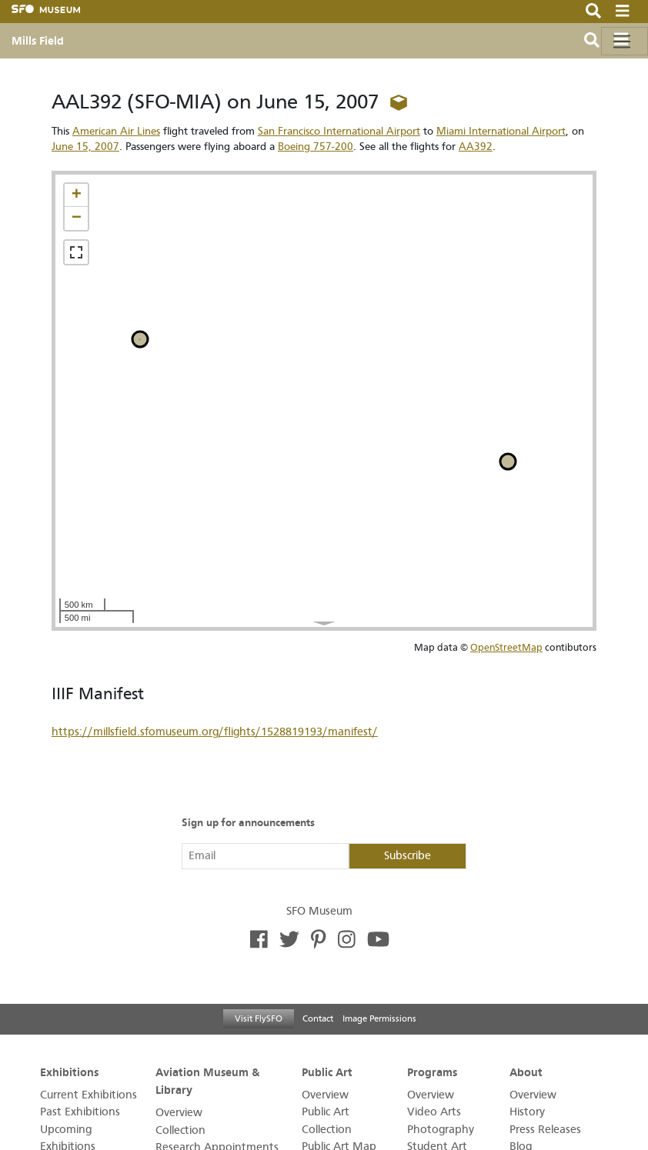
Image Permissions (379, 1018)
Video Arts (434, 1111)
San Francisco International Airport (339, 131)
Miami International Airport (501, 131)
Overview (178, 1112)
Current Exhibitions (88, 1095)
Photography (440, 1129)
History (527, 1111)
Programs (432, 1071)
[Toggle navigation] (624, 41)
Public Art (327, 1071)
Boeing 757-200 (315, 146)
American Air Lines (116, 131)
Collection (180, 1130)
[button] (76, 195)
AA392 (476, 146)
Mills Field (38, 41)
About (526, 1071)
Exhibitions (69, 1071)
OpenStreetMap (506, 647)
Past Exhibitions (80, 1111)
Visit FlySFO (258, 1018)
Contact (317, 1018)
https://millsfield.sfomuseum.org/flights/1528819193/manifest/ (215, 731)
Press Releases (545, 1129)
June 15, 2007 (85, 146)
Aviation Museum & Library (207, 1080)
